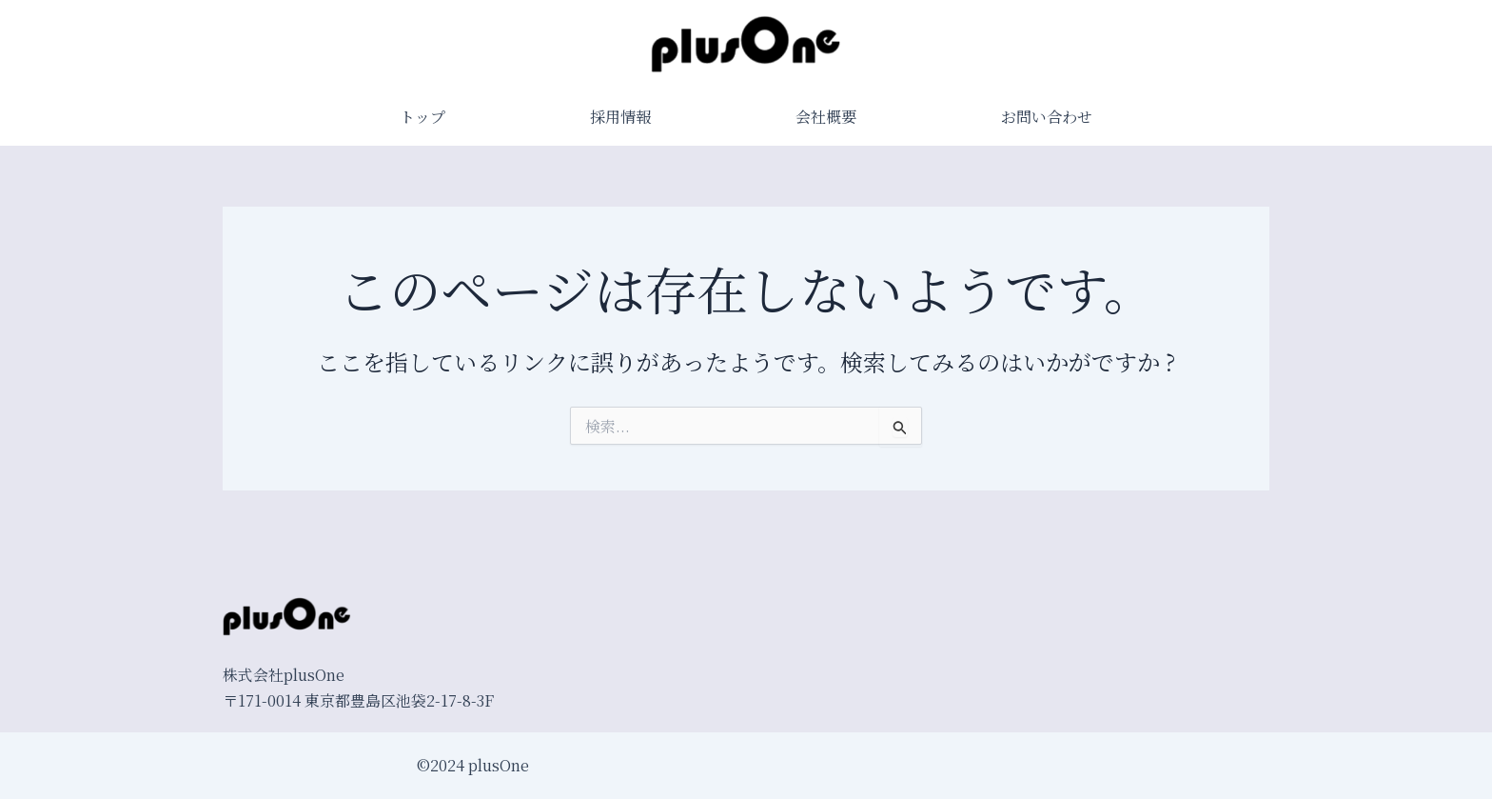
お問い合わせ (1046, 117)
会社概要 (825, 117)
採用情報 (620, 117)
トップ (422, 117)
